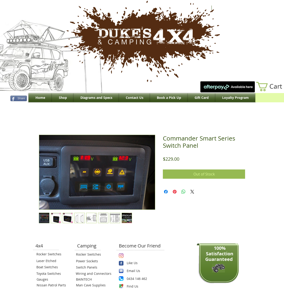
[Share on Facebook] (166, 191)
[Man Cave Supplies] (93, 285)
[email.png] (121, 271)
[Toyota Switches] (50, 273)
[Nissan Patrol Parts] (50, 285)
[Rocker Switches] (50, 254)
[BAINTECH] (90, 279)
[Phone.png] (121, 278)
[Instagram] (121, 255)
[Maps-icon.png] (121, 286)
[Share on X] (192, 191)
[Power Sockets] (90, 261)
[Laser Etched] (50, 260)
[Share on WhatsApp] (183, 191)
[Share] (18, 98)
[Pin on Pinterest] (174, 191)
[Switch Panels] (90, 267)
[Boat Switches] (50, 267)
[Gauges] (50, 279)
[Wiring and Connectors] (93, 273)
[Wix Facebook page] (121, 263)
